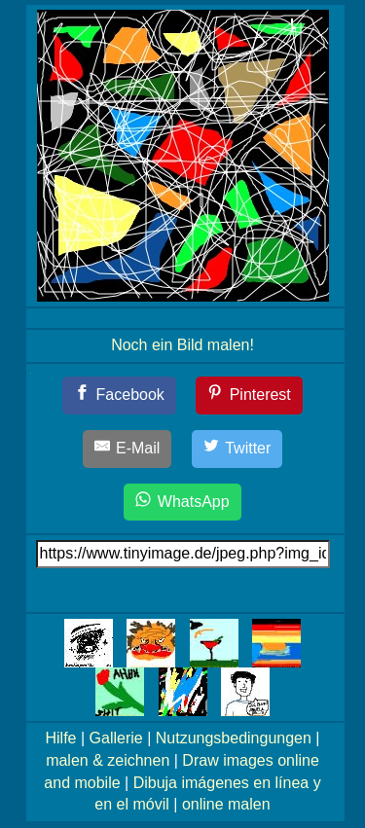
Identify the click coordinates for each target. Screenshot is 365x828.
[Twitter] (237, 449)
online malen (226, 804)
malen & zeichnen (107, 760)
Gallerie (116, 738)
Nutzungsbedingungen (233, 738)
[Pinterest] (249, 395)
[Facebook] (119, 395)
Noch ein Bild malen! (182, 345)
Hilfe (61, 738)
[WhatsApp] (182, 503)
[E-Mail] (127, 449)
